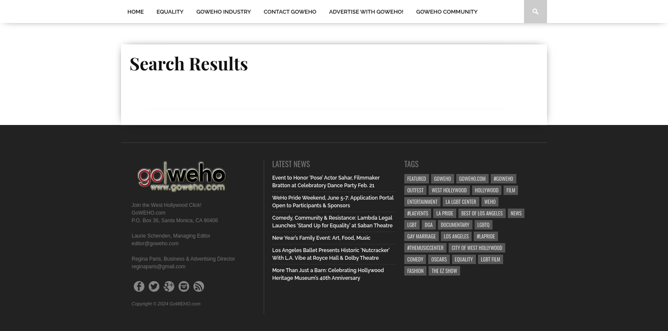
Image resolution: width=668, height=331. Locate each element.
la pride (444, 213)
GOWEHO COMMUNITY (447, 12)
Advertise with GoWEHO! (366, 12)
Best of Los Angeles (482, 213)
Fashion (415, 270)
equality (464, 259)
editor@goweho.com (155, 244)
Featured (416, 178)
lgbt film (490, 259)
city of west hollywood (477, 247)
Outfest (415, 190)
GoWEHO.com (472, 178)
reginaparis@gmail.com (158, 267)
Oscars (438, 259)
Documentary (455, 224)
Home (135, 12)
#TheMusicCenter (425, 247)
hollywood (486, 190)
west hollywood (449, 190)
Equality (170, 12)
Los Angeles (456, 236)
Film (511, 190)
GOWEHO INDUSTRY (223, 12)
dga (429, 224)
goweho (442, 178)
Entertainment (422, 201)
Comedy (415, 259)
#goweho (503, 178)
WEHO (490, 201)
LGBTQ (484, 224)
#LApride (486, 236)
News (516, 213)
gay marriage (421, 236)
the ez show (444, 270)
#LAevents (417, 213)
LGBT (412, 224)
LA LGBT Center (461, 201)
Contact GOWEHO (290, 12)
